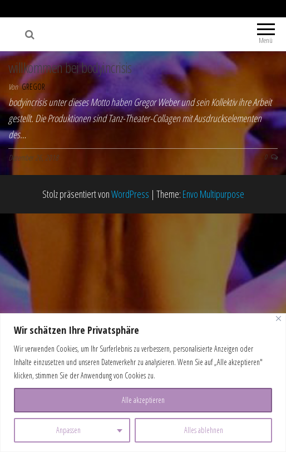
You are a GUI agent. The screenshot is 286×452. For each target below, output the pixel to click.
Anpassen (68, 430)
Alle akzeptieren (143, 400)
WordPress (130, 194)
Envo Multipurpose (213, 194)
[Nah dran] (278, 318)
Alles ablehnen (203, 430)
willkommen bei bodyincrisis (70, 67)
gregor (33, 86)
